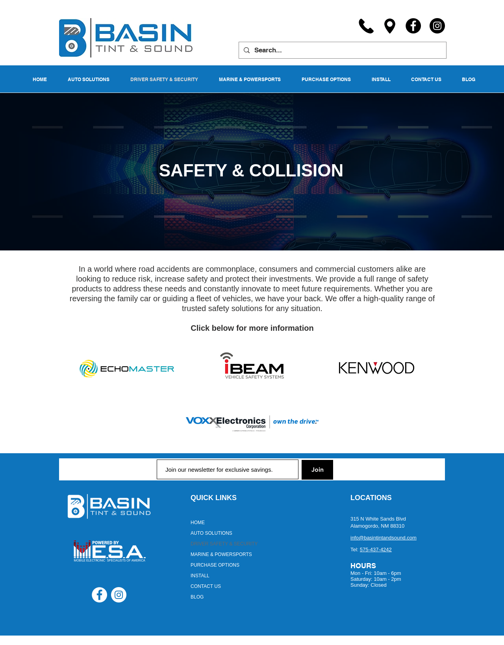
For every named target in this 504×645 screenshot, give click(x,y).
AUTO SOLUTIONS (211, 533)
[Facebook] (413, 25)
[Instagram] (437, 25)
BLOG (197, 597)
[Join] (317, 470)
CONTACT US (206, 586)
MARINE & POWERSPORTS (221, 554)
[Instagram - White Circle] (118, 594)
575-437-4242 (376, 549)
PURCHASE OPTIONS (215, 565)
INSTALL (200, 575)
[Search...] (342, 50)
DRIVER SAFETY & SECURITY (224, 544)
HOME (198, 522)
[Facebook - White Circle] (99, 594)
